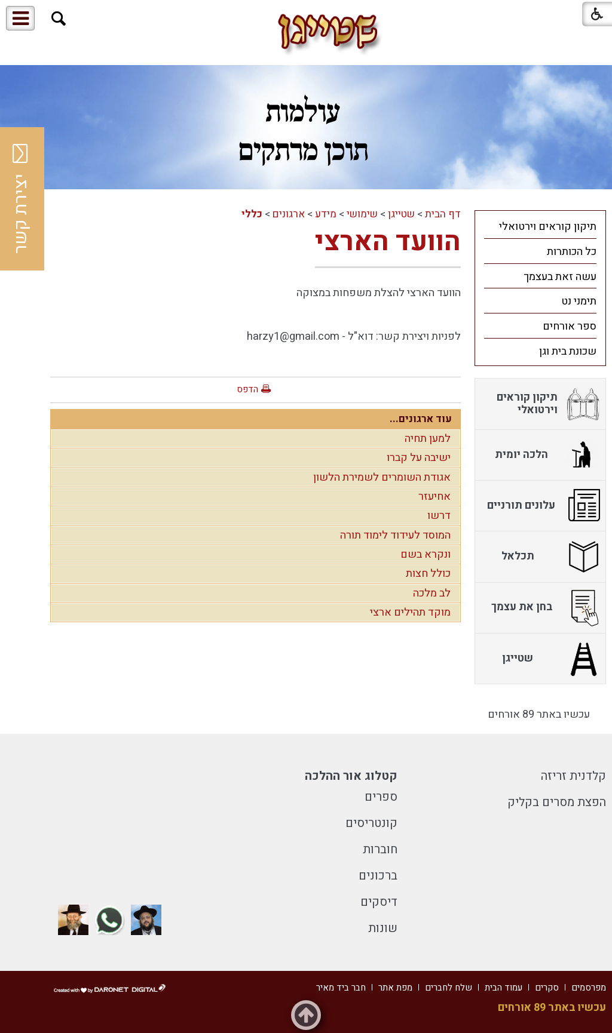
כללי (251, 214)
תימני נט (578, 301)
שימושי (362, 214)
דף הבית (443, 214)
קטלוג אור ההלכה (351, 776)
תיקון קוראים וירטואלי (547, 227)
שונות (382, 928)
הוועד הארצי (388, 242)
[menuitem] (540, 226)
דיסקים (378, 902)
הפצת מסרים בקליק (556, 802)
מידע (325, 214)
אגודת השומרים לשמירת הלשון (382, 477)
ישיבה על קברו (419, 458)
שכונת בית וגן (567, 351)
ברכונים (378, 875)
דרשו (439, 516)
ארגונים (289, 214)
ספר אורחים (569, 326)
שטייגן (401, 214)
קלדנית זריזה (573, 776)
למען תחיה (428, 439)
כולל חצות (428, 573)
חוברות (380, 849)
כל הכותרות (571, 252)
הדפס (247, 389)
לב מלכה (432, 593)
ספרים (381, 797)
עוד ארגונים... (421, 418)
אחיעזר (434, 496)
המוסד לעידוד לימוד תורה (395, 535)
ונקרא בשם (425, 554)
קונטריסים (371, 823)
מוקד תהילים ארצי (410, 612)
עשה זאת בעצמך (560, 277)
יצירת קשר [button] (21, 199)
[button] (59, 19)
